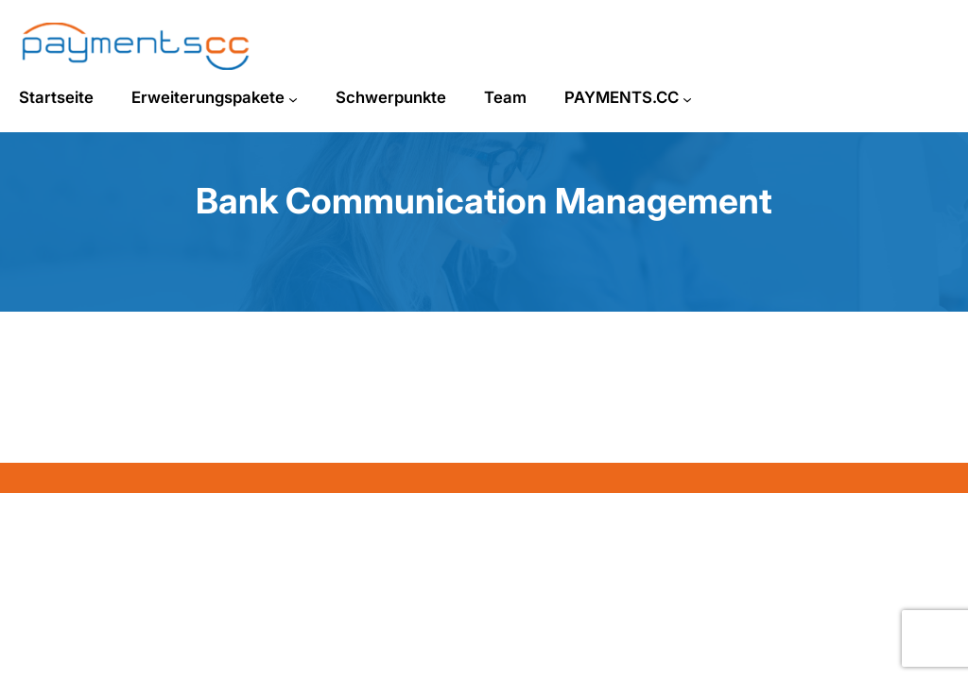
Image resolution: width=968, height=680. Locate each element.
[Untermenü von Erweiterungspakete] (293, 99)
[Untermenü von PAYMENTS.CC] (687, 99)
